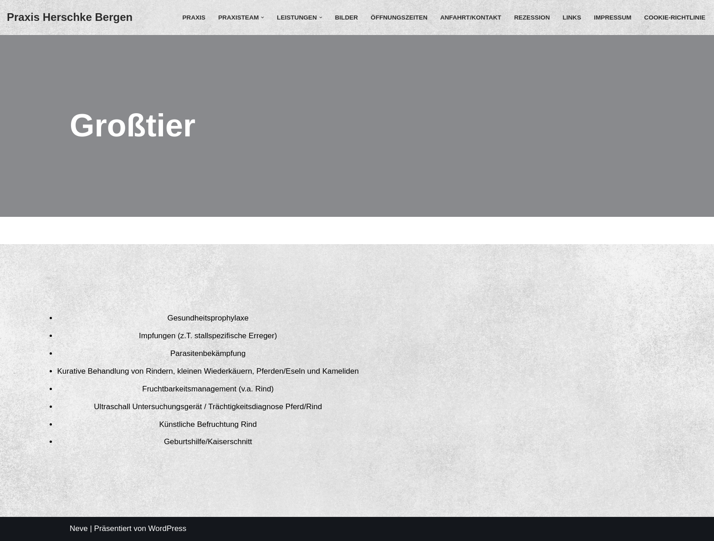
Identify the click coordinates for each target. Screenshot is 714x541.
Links (571, 17)
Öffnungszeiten (399, 17)
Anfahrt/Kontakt (470, 17)
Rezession (532, 17)
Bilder (346, 17)
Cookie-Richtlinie (674, 17)
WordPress (167, 528)
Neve (79, 528)
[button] (262, 17)
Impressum (612, 17)
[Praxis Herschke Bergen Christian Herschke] (70, 17)
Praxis (194, 17)
